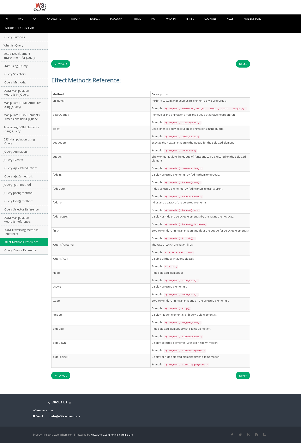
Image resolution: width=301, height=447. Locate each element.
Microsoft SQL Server (19, 28)
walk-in (170, 18)
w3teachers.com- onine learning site (112, 434)
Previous (60, 64)
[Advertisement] (150, 43)
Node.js (95, 18)
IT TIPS (190, 18)
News (230, 18)
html (137, 18)
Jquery (75, 18)
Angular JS (54, 18)
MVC (20, 18)
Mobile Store (252, 18)
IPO (153, 18)
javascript (117, 18)
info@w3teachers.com (65, 416)
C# (35, 18)
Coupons (210, 18)
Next (243, 64)
